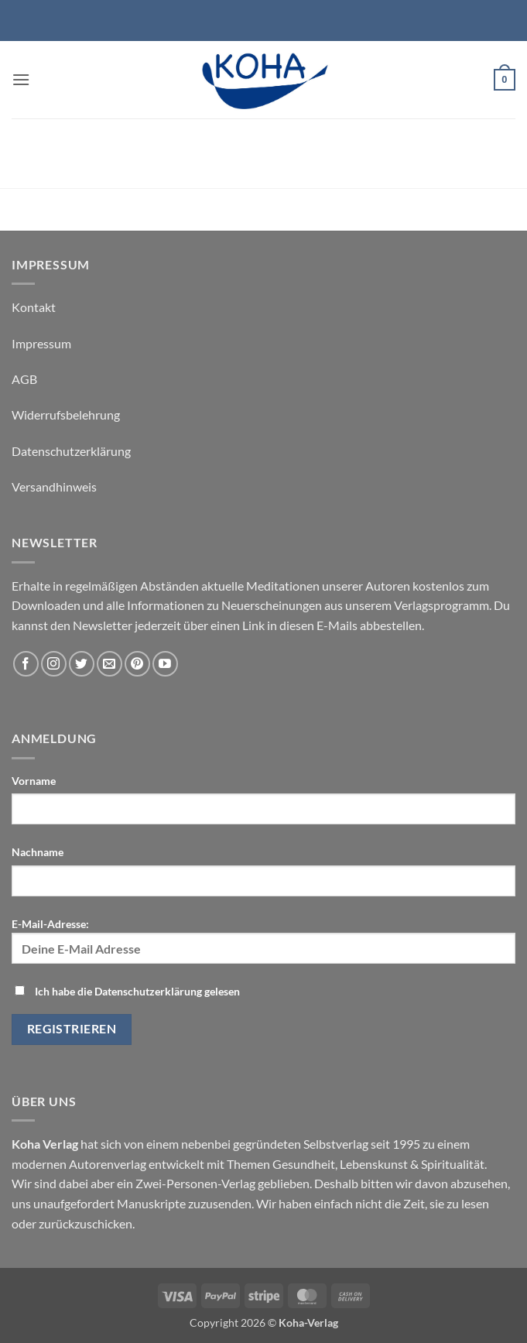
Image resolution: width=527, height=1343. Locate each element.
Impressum (41, 343)
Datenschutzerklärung (71, 451)
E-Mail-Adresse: (263, 940)
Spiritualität (452, 1163)
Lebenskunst (374, 1163)
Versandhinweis (54, 486)
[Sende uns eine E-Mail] (109, 664)
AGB (24, 379)
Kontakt (34, 307)
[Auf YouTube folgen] (165, 664)
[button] (21, 79)
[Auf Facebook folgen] (26, 664)
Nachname (37, 851)
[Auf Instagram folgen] (54, 664)
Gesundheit (303, 1163)
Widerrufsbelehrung (66, 414)
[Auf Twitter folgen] (81, 664)
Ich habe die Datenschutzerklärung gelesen (137, 991)
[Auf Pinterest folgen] (137, 664)
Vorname (34, 780)
